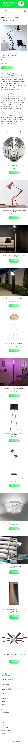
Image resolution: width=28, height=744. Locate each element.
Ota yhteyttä (4, 725)
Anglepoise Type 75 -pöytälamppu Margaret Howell (14, 210)
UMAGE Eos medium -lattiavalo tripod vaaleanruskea (14, 344)
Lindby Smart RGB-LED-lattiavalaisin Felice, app (14, 388)
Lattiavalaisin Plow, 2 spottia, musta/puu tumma (14, 478)
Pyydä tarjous (21, 3)
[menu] (25, 11)
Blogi (2, 722)
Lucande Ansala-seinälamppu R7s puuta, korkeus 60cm (14, 610)
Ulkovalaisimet (5, 712)
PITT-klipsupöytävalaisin (14, 566)
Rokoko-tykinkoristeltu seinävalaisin (14, 523)
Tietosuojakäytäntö (6, 730)
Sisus (2, 707)
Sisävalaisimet (18, 54)
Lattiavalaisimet (5, 55)
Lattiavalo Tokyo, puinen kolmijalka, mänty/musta (14, 433)
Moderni (18, 55)
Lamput (3, 701)
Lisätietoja (7, 67)
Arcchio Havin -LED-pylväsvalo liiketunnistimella (14, 299)
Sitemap (3, 733)
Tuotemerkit (11, 54)
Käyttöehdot (4, 727)
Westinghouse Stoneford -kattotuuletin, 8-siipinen (14, 655)
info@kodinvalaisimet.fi (7, 693)
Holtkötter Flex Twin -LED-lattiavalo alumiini (14, 255)
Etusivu (3, 22)
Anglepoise (13, 55)
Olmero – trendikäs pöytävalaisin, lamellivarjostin (14, 166)
